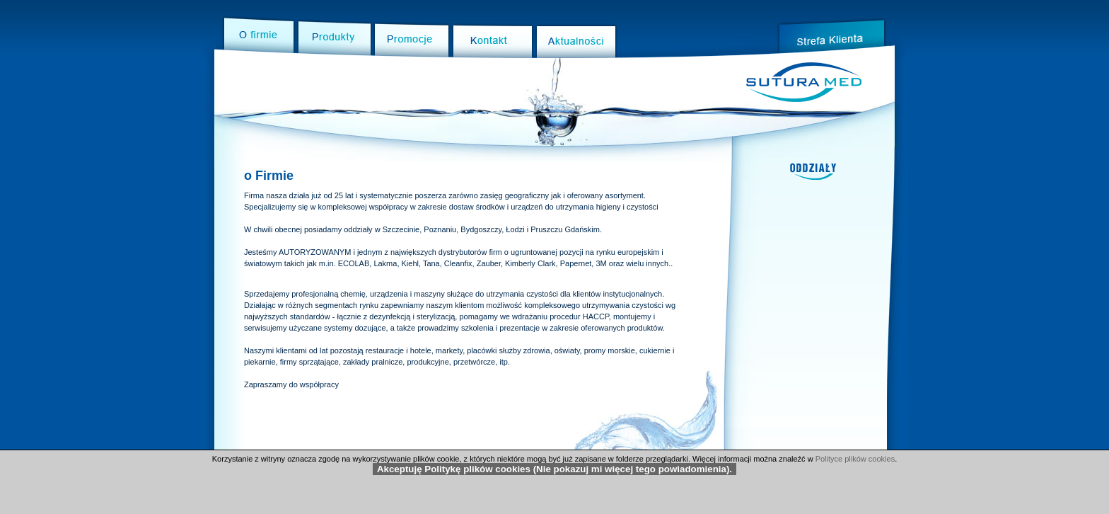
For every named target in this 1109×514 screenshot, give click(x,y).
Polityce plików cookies (855, 459)
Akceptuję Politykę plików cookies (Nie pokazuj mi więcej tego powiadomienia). (554, 469)
